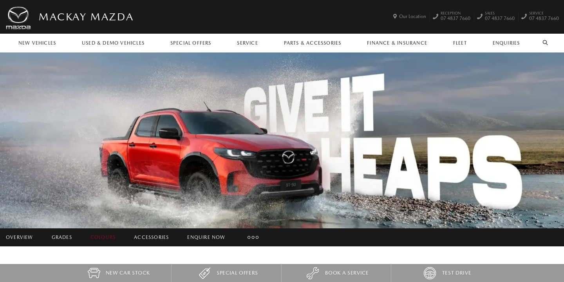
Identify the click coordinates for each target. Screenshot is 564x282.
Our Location (412, 16)
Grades (62, 237)
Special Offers (191, 43)
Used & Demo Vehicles (113, 43)
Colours (103, 237)
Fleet (460, 43)
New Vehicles (37, 43)
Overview (19, 237)
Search (541, 43)
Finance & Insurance (397, 43)
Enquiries (506, 43)
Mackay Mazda (86, 17)
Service (247, 43)
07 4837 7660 (455, 17)
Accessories (151, 237)
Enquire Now (206, 237)
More (249, 237)
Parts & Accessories (313, 43)
